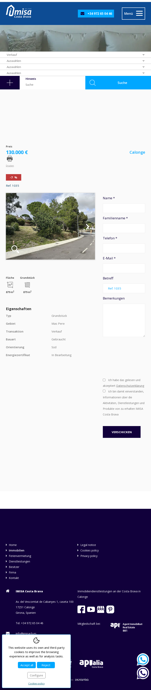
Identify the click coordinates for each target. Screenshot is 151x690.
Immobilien (16, 550)
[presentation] (119, 357)
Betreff (124, 284)
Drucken (10, 165)
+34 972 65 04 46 (99, 13)
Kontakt (14, 578)
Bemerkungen (124, 316)
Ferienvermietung (20, 556)
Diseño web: (75, 679)
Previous (13, 226)
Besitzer (14, 567)
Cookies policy (89, 550)
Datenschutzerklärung (130, 386)
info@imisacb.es (26, 633)
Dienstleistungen (19, 561)
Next (87, 226)
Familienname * (124, 224)
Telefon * (124, 244)
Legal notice (88, 545)
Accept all (26, 665)
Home (13, 545)
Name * (124, 204)
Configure (36, 675)
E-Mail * (124, 264)
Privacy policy (89, 556)
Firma (12, 572)
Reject (45, 665)
